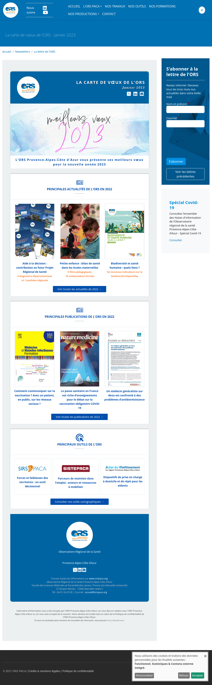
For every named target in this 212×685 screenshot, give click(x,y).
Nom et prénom (176, 104)
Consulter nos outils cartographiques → (79, 502)
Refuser (184, 675)
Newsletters (22, 51)
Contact (109, 14)
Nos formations (162, 6)
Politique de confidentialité (78, 671)
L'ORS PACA (91, 6)
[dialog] (170, 666)
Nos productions (82, 14)
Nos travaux (115, 6)
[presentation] (182, 144)
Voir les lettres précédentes (185, 174)
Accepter (197, 675)
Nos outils (137, 6)
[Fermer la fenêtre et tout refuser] (205, 654)
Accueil (74, 6)
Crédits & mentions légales (44, 671)
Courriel (171, 118)
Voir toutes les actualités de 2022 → (79, 289)
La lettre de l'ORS (44, 51)
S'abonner (176, 161)
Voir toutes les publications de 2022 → (79, 417)
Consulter (175, 240)
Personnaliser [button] (144, 675)
